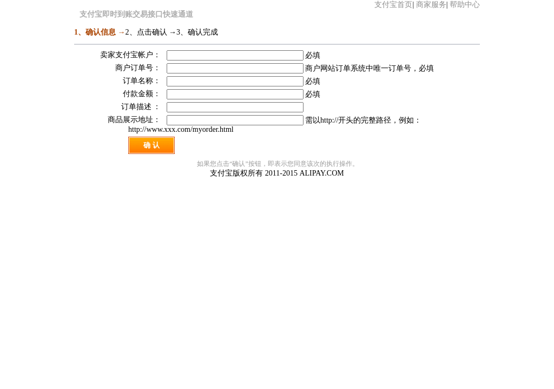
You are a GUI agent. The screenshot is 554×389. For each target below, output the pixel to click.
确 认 (151, 145)
